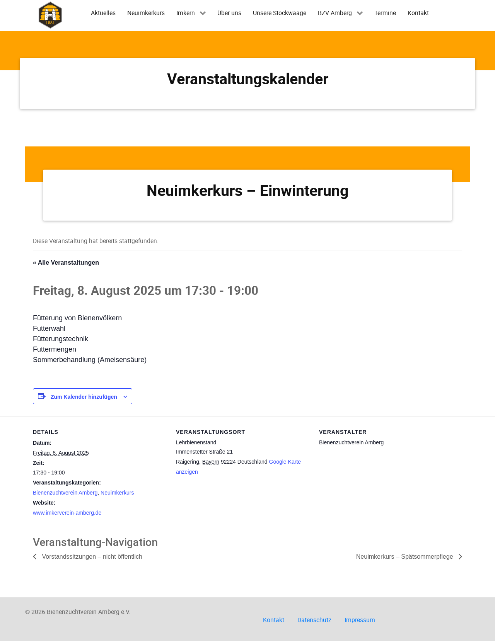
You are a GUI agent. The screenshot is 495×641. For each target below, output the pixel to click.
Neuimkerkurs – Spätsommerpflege (405, 556)
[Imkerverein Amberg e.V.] (50, 15)
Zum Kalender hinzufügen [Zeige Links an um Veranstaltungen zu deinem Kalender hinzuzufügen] (84, 397)
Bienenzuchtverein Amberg (65, 493)
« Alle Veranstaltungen (66, 262)
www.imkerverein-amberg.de (67, 513)
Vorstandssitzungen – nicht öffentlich (91, 556)
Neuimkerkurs (117, 493)
